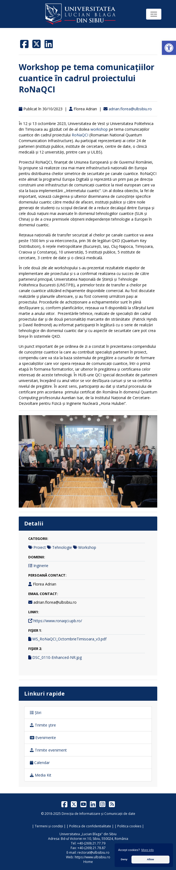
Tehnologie (62, 547)
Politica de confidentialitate (90, 826)
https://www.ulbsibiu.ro (92, 857)
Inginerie (40, 565)
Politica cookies (129, 826)
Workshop (87, 547)
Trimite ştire (43, 725)
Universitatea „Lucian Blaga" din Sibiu (88, 834)
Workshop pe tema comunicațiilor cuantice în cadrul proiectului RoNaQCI (86, 78)
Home (88, 861)
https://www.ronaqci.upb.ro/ (57, 620)
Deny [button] (124, 859)
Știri (35, 712)
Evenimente (43, 737)
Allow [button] (150, 859)
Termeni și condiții (49, 826)
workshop (99, 129)
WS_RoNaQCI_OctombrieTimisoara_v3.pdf (69, 638)
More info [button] (147, 850)
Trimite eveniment (48, 750)
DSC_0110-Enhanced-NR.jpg (57, 657)
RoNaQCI (80, 134)
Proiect (39, 547)
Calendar (40, 762)
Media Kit (40, 775)
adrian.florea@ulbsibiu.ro (130, 108)
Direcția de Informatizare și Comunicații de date (98, 813)
